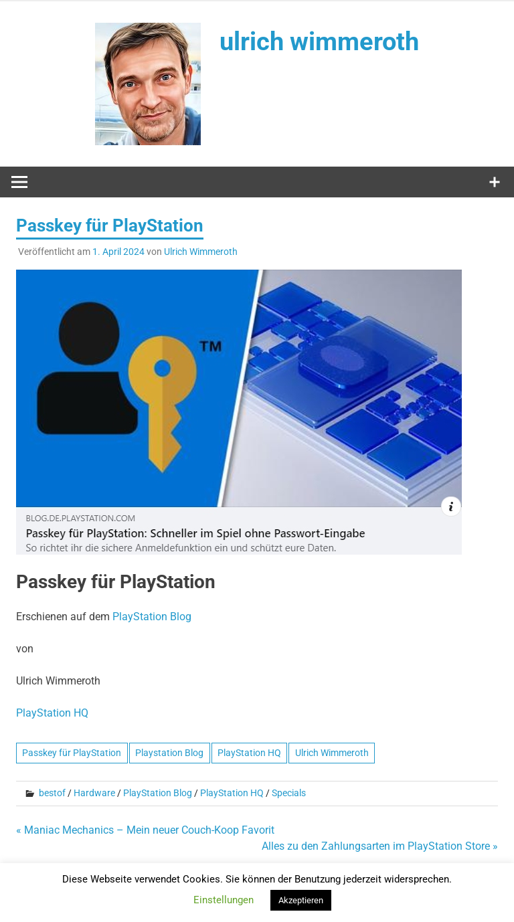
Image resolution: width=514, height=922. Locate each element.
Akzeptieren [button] (300, 900)
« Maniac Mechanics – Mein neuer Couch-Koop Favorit (145, 830)
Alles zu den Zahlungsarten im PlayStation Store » (380, 846)
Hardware (94, 793)
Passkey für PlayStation (71, 752)
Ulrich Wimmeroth (201, 251)
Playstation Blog (169, 752)
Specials (289, 793)
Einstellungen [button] (223, 900)
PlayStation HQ (52, 713)
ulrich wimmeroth (319, 41)
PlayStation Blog (151, 616)
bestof (52, 793)
